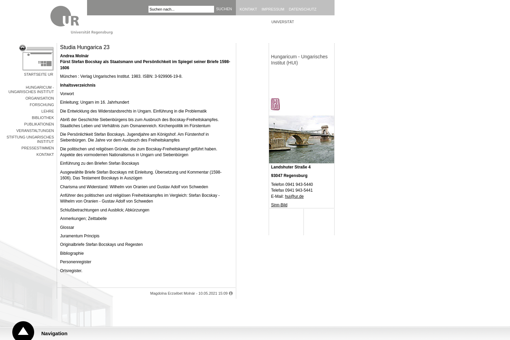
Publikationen (39, 124)
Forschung (42, 105)
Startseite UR (38, 74)
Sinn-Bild (279, 205)
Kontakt (248, 9)
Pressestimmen (38, 148)
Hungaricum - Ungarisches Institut (31, 89)
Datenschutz (302, 9)
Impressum (272, 9)
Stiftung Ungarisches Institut (30, 139)
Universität (282, 22)
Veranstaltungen (35, 131)
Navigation (54, 333)
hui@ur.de (294, 196)
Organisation (39, 98)
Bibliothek (43, 118)
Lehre (47, 111)
